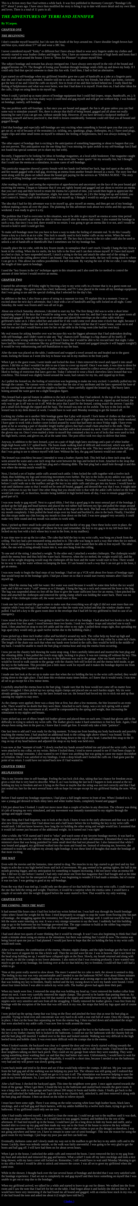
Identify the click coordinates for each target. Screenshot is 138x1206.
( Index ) (69, 1201)
